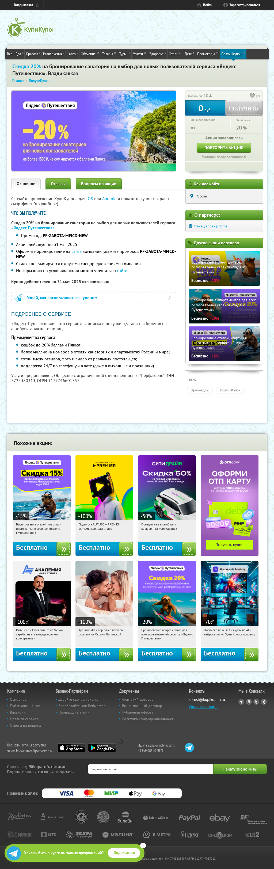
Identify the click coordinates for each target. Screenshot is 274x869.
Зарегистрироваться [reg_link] (244, 5)
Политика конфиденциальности (149, 718)
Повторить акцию (223, 147)
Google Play (102, 748)
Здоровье (157, 53)
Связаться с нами (203, 706)
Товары (109, 53)
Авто (73, 53)
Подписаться (124, 852)
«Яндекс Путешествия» (33, 228)
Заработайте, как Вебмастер (82, 705)
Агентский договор (138, 699)
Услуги (139, 53)
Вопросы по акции (98, 183)
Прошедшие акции (74, 712)
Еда (19, 53)
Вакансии (18, 712)
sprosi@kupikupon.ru (207, 699)
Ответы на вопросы (26, 725)
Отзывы (58, 183)
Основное (26, 183)
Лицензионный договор (142, 705)
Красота (33, 53)
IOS (90, 198)
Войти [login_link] (207, 5)
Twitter (256, 702)
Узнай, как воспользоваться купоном (62, 297)
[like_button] (252, 96)
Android (110, 198)
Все (10, 53)
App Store (71, 748)
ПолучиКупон (233, 53)
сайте (76, 251)
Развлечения (54, 53)
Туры (124, 53)
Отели (175, 53)
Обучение (90, 53)
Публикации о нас (25, 705)
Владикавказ (23, 5)
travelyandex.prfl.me (210, 226)
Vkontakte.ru (249, 702)
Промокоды (207, 53)
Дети (189, 53)
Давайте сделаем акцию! (79, 699)
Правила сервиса (24, 718)
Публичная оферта (137, 712)
